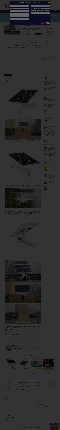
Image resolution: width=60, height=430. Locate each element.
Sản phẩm (17, 11)
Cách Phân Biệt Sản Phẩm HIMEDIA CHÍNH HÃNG (22, 384)
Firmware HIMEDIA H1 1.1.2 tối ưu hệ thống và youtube (51, 163)
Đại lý (44, 11)
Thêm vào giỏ (27, 34)
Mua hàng (11, 358)
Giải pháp (23, 11)
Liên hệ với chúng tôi (8, 388)
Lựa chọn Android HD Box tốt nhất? (22, 389)
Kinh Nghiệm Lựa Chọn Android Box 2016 (23, 390)
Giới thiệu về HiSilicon (8, 385)
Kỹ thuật (39, 11)
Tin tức (34, 11)
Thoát (47, 23)
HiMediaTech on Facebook (49, 382)
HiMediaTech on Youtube (49, 385)
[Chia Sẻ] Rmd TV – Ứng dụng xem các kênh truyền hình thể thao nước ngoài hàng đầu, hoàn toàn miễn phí (49, 176)
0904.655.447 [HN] (42, 404)
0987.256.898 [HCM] (43, 399)
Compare (25, 37)
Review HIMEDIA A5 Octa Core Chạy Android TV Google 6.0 (51, 182)
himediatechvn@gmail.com (10, 413)
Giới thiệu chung (7, 382)
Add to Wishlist (23, 37)
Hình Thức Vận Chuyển (37, 385)
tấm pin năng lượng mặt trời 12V (32, 42)
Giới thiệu (12, 11)
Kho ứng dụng (28, 11)
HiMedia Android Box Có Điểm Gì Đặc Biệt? (23, 382)
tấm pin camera (35, 41)
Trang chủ (6, 11)
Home (6, 20)
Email (40, 67)
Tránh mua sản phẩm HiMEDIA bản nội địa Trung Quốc (23, 387)
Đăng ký (43, 23)
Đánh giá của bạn (42, 52)
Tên (40, 65)
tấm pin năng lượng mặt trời (28, 41)
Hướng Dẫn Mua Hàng (37, 382)
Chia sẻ (48, 11)
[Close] (49, 3)
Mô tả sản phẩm (8, 74)
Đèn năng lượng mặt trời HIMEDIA (29, 40)
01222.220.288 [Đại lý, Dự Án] (44, 406)
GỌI (38, 34)
